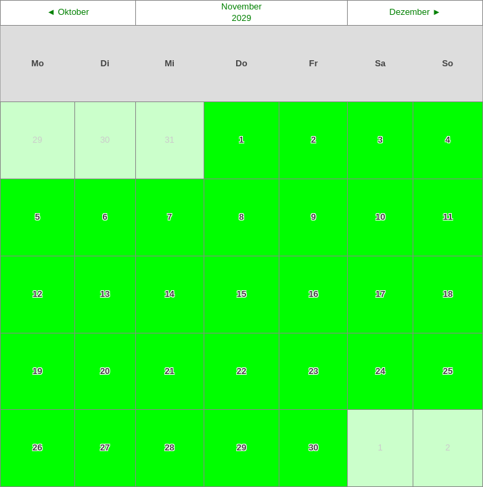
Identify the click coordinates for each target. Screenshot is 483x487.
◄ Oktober (68, 12)
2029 (242, 18)
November (241, 6)
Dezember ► (415, 12)
